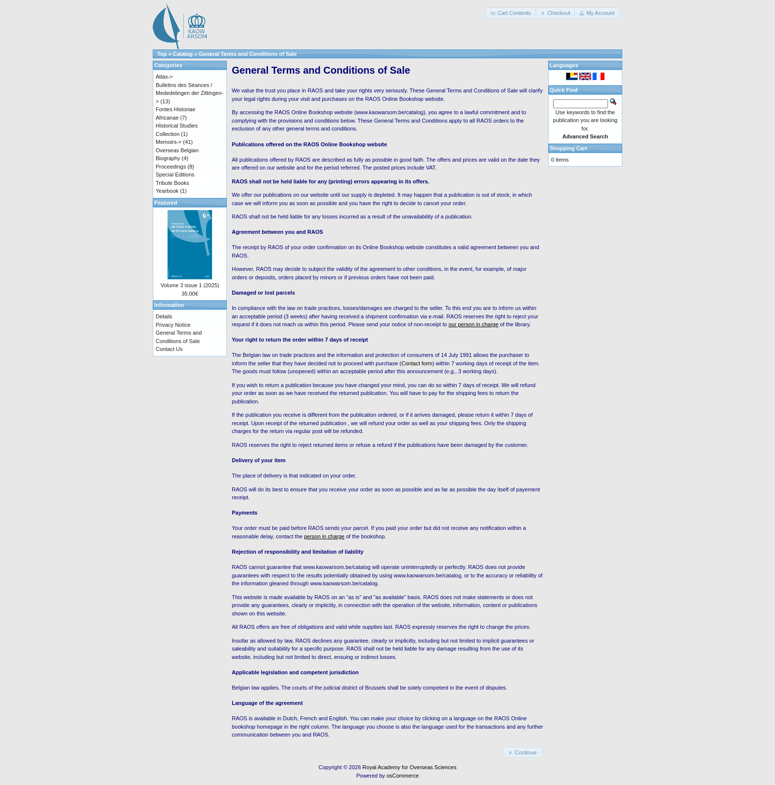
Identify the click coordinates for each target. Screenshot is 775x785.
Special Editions (175, 174)
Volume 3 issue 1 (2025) (190, 285)
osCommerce (403, 776)
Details (164, 316)
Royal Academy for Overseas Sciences (409, 767)
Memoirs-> (168, 142)
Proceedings (171, 167)
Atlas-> (164, 77)
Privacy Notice (173, 325)
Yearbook (167, 191)
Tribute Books (172, 183)
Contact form (416, 363)
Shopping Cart (568, 148)
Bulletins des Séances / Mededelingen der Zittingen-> (189, 93)
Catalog (183, 54)
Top (162, 54)
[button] (511, 13)
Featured (165, 203)
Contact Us (169, 349)
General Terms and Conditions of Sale (248, 54)
